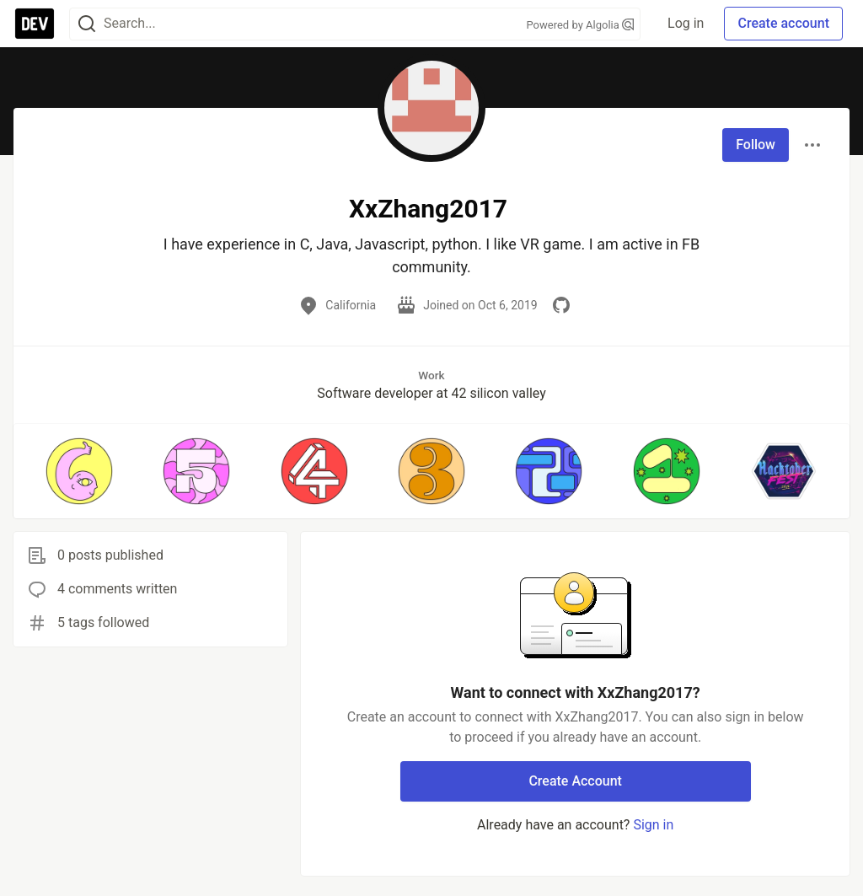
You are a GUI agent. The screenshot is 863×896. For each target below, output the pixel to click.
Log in (685, 23)
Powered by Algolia (581, 25)
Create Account (575, 781)
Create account (783, 23)
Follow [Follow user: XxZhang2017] (755, 145)
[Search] (87, 24)
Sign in (653, 825)
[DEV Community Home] (34, 23)
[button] (79, 471)
